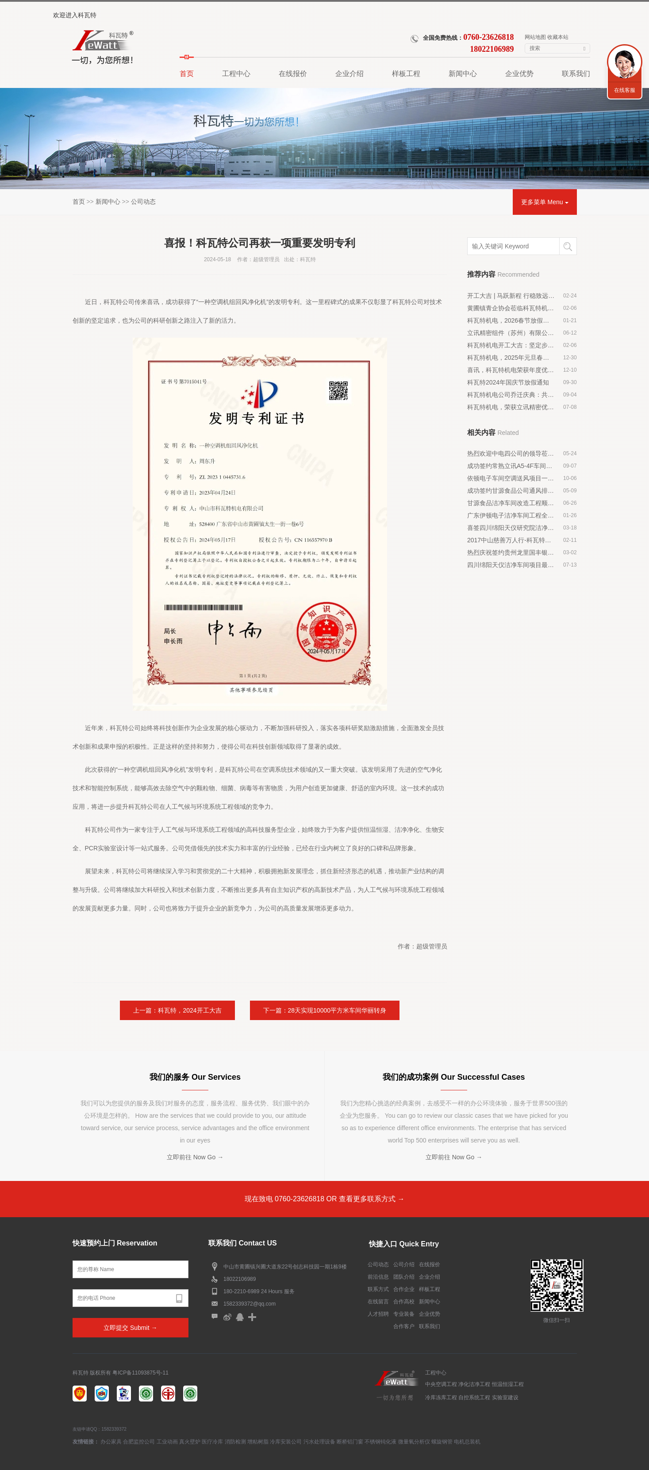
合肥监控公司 (139, 1442)
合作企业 (404, 1289)
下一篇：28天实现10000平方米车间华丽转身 (325, 1010)
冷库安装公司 (286, 1442)
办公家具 (111, 1442)
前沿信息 (378, 1277)
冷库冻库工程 (441, 1397)
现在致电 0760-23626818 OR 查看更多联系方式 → (325, 1199)
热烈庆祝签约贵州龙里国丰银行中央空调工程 (511, 552)
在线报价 (429, 1264)
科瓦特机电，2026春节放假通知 (511, 320)
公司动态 (143, 201)
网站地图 (535, 37)
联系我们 (429, 1326)
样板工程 (429, 1289)
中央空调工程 (441, 1384)
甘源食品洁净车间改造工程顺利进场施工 (511, 503)
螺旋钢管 (442, 1442)
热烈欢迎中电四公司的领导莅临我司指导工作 (511, 453)
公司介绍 (404, 1264)
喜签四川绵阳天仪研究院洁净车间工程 (511, 527)
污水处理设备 (319, 1442)
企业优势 (429, 1314)
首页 (79, 201)
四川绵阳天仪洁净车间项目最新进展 (511, 564)
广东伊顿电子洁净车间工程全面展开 (511, 515)
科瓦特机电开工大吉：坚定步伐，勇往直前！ (511, 345)
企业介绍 (429, 1277)
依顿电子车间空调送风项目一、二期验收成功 (511, 478)
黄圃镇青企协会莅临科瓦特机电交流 (511, 308)
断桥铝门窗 (350, 1442)
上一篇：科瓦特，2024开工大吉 (177, 1010)
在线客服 (624, 90)
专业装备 (404, 1314)
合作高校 (404, 1302)
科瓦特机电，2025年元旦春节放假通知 (511, 357)
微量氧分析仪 (414, 1442)
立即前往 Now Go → (195, 1157)
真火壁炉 (189, 1442)
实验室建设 (505, 1397)
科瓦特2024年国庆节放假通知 (508, 382)
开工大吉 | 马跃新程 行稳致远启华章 (511, 295)
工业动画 (167, 1442)
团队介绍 (404, 1277)
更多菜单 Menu (544, 202)
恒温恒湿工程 (508, 1384)
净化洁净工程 (474, 1384)
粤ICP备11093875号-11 (140, 1373)
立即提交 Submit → (130, 1327)
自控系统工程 (474, 1397)
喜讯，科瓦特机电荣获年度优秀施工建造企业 (511, 369)
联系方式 (378, 1289)
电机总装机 (467, 1442)
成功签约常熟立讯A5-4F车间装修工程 (511, 465)
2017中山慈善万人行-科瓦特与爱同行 (511, 540)
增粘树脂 (258, 1442)
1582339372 (114, 1429)
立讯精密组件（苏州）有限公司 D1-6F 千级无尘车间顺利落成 (511, 332)
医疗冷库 (212, 1442)
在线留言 (378, 1302)
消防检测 (235, 1442)
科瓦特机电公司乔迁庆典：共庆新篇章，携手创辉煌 (511, 394)
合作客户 (404, 1326)
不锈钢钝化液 (380, 1442)
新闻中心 (108, 201)
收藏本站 (557, 37)
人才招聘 (378, 1314)
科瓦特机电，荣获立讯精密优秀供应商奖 (511, 407)
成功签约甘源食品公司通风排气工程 (511, 490)
